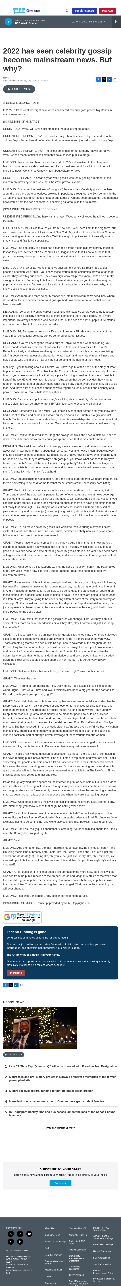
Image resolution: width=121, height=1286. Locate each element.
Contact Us (50, 1283)
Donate (108, 10)
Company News (52, 1235)
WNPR (20, 1265)
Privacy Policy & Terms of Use (101, 1229)
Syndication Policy (102, 1264)
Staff (47, 1248)
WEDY (9, 1262)
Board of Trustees (53, 1255)
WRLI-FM (10, 1267)
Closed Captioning (102, 1251)
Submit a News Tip (78, 1228)
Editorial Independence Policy (103, 1272)
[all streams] (116, 22)
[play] (8, 21)
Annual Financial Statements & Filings (103, 1237)
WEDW (24, 1259)
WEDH (9, 1259)
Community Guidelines (74, 1267)
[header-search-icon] (67, 10)
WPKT (26, 1265)
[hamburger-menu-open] (7, 11)
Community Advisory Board (55, 1262)
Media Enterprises (53, 1270)
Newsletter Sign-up (78, 1235)
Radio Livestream (77, 1250)
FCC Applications (101, 1258)
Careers (49, 1276)
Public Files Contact (14, 1270)
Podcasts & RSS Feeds (77, 1242)
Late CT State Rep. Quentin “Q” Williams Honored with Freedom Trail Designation (63, 1066)
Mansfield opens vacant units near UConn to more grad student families (56, 1101)
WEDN (16, 1259)
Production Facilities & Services (104, 1280)
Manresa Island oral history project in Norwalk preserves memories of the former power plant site (62, 1078)
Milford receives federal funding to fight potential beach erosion (51, 1090)
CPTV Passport (76, 1275)
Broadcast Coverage (103, 1244)
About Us (49, 1228)
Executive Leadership (55, 1242)
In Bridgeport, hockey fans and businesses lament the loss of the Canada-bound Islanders (62, 1113)
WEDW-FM (10, 1265)
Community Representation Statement (76, 1258)
